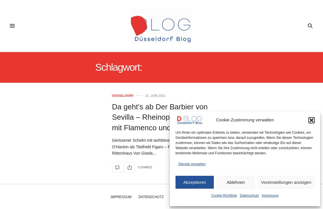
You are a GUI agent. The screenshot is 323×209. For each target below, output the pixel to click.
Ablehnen (236, 182)
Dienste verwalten (192, 164)
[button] (311, 120)
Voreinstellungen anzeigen (286, 182)
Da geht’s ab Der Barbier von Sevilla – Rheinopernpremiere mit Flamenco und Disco (161, 117)
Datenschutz (249, 196)
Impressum (270, 196)
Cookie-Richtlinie (224, 196)
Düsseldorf (123, 95)
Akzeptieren (194, 182)
